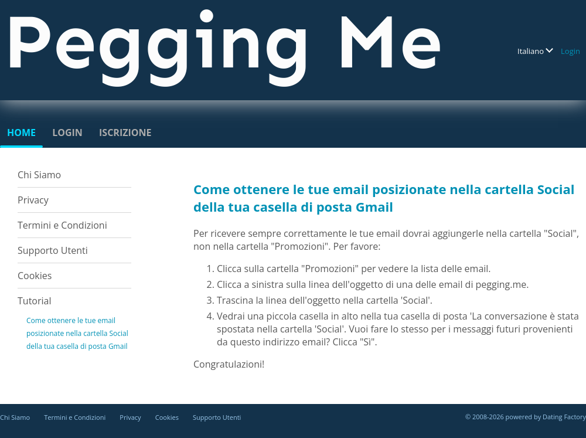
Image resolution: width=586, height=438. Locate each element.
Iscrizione (125, 132)
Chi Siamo (39, 174)
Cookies (35, 275)
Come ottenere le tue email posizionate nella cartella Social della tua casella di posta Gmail (77, 333)
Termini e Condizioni (62, 225)
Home (21, 132)
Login (570, 51)
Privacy (33, 199)
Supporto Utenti (53, 250)
